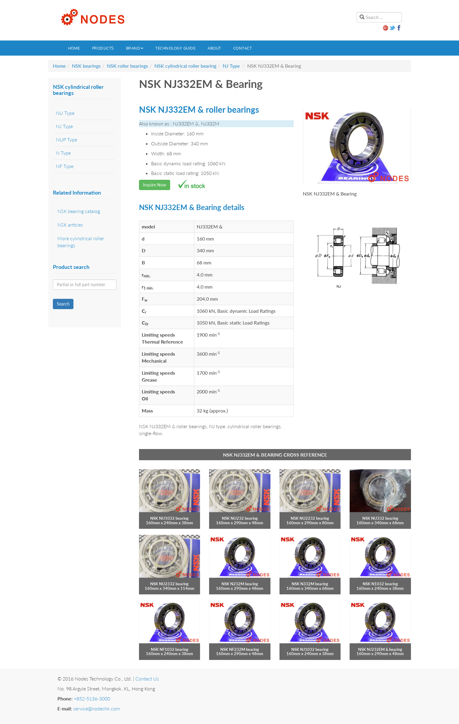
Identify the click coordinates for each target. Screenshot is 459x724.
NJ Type (231, 66)
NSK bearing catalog (78, 211)
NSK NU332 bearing (380, 518)
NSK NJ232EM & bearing (380, 649)
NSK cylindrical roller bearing (185, 66)
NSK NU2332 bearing (169, 583)
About (214, 48)
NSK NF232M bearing (239, 649)
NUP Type (66, 139)
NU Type (65, 113)
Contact (242, 48)
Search (63, 303)
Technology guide (175, 48)
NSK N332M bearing (310, 583)
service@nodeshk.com (96, 708)
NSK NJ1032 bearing (309, 649)
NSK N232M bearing (239, 583)
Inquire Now (154, 184)
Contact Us (147, 678)
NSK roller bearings (127, 66)
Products (103, 48)
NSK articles (70, 225)
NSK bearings (86, 66)
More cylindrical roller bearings (80, 241)
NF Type (64, 166)
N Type (63, 153)
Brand (135, 48)
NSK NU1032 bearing (169, 518)
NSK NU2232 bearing (310, 518)
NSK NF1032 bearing (169, 649)
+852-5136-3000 (92, 698)
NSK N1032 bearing (380, 583)
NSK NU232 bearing (240, 518)
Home (74, 48)
